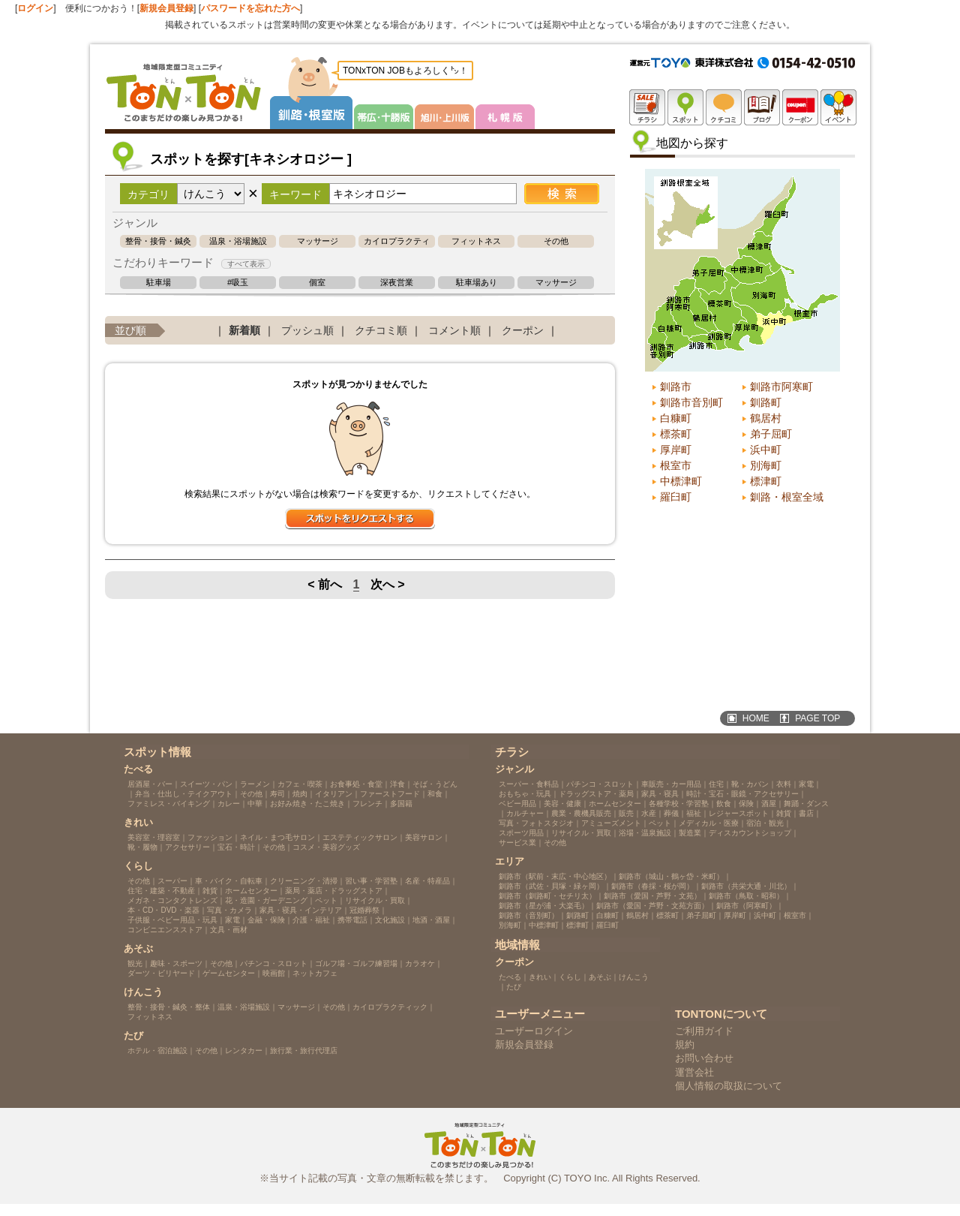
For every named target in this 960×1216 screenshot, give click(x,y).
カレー (229, 803)
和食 (435, 794)
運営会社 (694, 1072)
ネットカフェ (315, 973)
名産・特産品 (427, 881)
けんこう (634, 977)
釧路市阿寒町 (781, 387)
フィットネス (476, 241)
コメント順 (454, 330)
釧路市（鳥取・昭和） (746, 896)
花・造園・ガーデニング (266, 900)
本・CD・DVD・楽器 (164, 910)
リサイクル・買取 (375, 900)
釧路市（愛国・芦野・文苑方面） (652, 905)
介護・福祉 (311, 920)
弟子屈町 (771, 434)
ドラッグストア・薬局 (596, 794)
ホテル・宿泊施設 (158, 1050)
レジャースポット (739, 813)
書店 (806, 813)
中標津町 (681, 481)
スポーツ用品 (521, 833)
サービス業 (517, 842)
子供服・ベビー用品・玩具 (173, 920)
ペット (326, 900)
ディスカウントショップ (750, 833)
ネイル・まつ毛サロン (277, 837)
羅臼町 (676, 497)
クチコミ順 (381, 330)
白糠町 (676, 418)
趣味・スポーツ (176, 963)
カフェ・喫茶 (300, 784)
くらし (570, 977)
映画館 (273, 973)
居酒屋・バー (150, 784)
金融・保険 (266, 920)
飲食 (723, 803)
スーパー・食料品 (529, 784)
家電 (232, 920)
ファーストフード (390, 794)
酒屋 (768, 803)
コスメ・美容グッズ (326, 847)
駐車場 (158, 282)
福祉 (693, 813)
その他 (556, 241)
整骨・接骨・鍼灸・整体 (158, 241)
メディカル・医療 (709, 823)
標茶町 (676, 434)
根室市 (676, 465)
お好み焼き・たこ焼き (307, 803)
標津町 (766, 481)
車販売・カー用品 (671, 784)
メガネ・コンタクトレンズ (173, 900)
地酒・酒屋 (431, 920)
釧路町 (766, 402)
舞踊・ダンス (806, 803)
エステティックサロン (360, 837)
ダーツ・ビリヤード (161, 973)
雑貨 (210, 890)
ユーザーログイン (534, 1031)
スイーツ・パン (206, 784)
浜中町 (766, 450)
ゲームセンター (228, 973)
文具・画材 (229, 930)
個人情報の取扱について (728, 1085)
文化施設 (390, 920)
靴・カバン (750, 784)
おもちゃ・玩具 (525, 794)
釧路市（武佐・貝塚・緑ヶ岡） (551, 886)
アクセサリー (187, 847)
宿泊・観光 (765, 823)
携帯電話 (353, 920)
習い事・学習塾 (371, 881)
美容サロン (423, 837)
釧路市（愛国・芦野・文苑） (652, 896)
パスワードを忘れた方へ (250, 8)
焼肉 (300, 794)
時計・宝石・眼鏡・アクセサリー (742, 794)
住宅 (716, 784)
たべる (510, 977)
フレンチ (367, 803)
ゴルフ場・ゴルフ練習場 (356, 963)
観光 (135, 963)
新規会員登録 (167, 8)
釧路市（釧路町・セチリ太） (547, 896)
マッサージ (317, 241)
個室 (317, 282)
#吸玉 (237, 282)
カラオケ (420, 963)
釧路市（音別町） (529, 915)
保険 (746, 803)
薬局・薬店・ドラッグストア (333, 890)
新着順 (244, 330)
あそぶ (600, 977)
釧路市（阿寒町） (746, 905)
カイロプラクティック (397, 241)
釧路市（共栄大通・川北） (746, 886)
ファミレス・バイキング (169, 803)
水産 (648, 813)
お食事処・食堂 (356, 784)
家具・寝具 (660, 794)
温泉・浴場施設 (238, 241)
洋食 (397, 784)
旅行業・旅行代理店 (304, 1050)
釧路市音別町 (691, 402)
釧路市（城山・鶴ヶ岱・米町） (671, 876)
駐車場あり (476, 282)
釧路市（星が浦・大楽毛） (544, 905)
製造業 (690, 833)
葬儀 (671, 813)
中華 (255, 803)
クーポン (523, 330)
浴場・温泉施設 (645, 833)
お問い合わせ (704, 1058)
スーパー (173, 881)
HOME (756, 718)
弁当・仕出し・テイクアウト (183, 794)
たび (513, 987)
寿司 (277, 794)
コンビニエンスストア (165, 930)
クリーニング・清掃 (304, 881)
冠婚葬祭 (365, 910)
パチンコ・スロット (274, 963)
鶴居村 (766, 418)
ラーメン (255, 784)
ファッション (210, 837)
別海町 (766, 465)
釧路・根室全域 (787, 497)
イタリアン (333, 794)
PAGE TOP (817, 718)
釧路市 (676, 387)
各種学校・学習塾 (679, 803)
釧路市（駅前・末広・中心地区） (555, 876)
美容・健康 (562, 803)
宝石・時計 (236, 847)
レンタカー (243, 1050)
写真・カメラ (229, 910)
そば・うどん (435, 784)
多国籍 (401, 803)
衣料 (783, 784)
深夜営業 (396, 282)
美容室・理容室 (154, 837)
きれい (540, 977)
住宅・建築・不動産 (161, 890)
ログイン (35, 8)
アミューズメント (611, 823)
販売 (626, 813)
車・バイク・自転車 (228, 881)
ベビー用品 (517, 803)
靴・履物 (143, 847)
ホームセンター (251, 890)
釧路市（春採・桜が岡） (652, 886)
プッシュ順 (307, 330)
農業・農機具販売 (581, 813)
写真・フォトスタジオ (536, 823)
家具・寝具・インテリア (301, 910)
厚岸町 (676, 450)
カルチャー (525, 813)
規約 (684, 1044)
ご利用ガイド (704, 1031)
